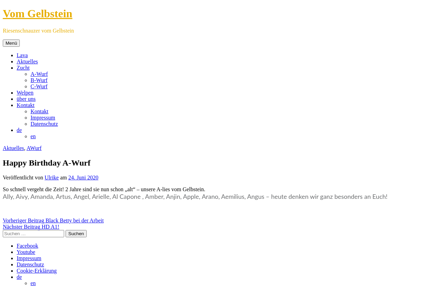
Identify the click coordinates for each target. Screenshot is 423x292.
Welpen (25, 93)
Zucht (23, 68)
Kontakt (26, 105)
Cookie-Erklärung (37, 271)
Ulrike (52, 177)
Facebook (27, 246)
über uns (26, 99)
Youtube (26, 252)
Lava (22, 55)
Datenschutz (44, 124)
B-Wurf (39, 80)
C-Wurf (39, 86)
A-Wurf (39, 74)
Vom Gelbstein (37, 13)
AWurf (33, 148)
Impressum (43, 118)
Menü (11, 43)
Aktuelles (27, 61)
